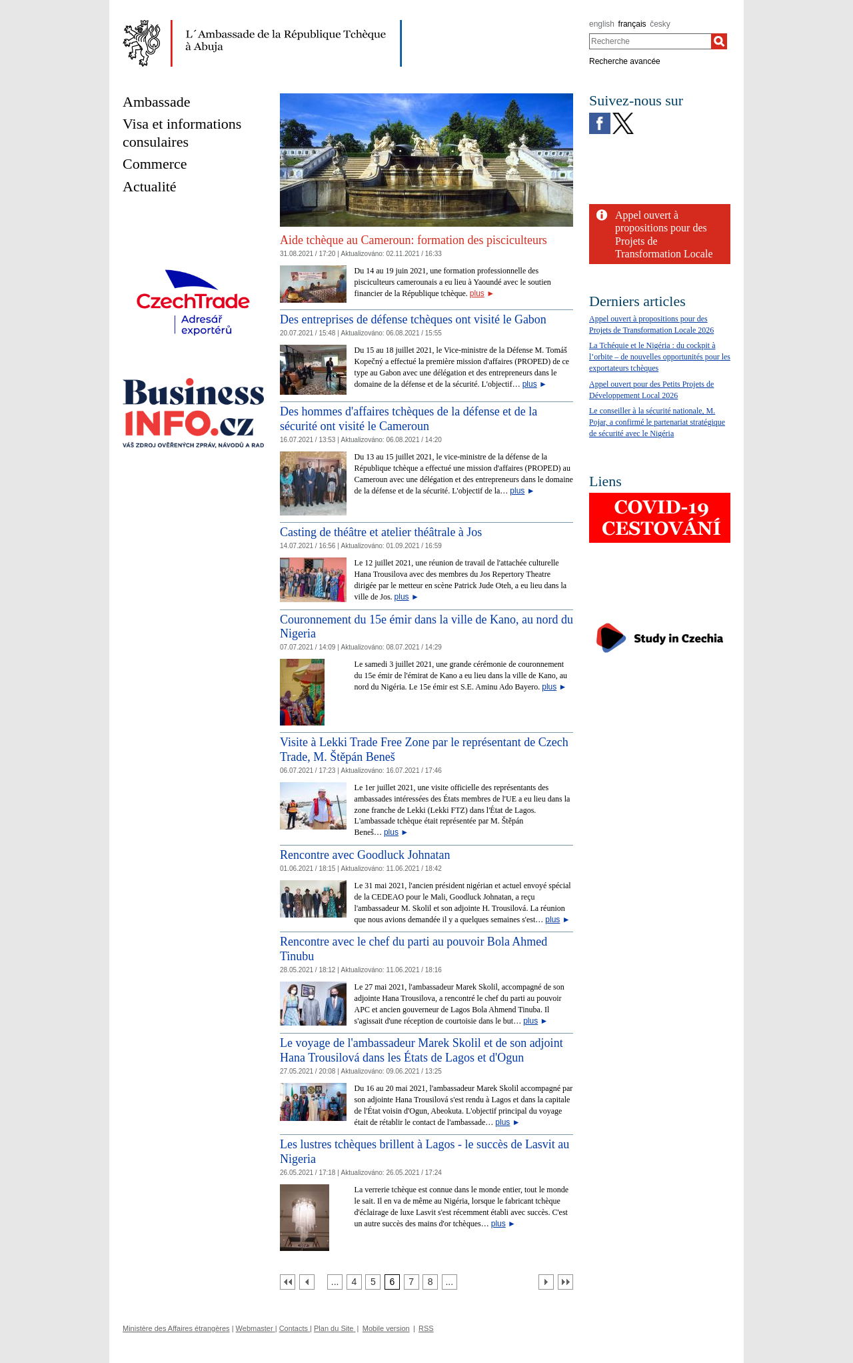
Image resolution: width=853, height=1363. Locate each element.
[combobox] (650, 41)
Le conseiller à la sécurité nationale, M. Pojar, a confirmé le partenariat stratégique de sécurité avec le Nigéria (657, 422)
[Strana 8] (430, 1282)
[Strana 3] (335, 1282)
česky (660, 24)
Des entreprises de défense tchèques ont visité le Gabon (413, 319)
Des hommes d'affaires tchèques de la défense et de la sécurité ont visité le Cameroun (408, 419)
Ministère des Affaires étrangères (176, 1328)
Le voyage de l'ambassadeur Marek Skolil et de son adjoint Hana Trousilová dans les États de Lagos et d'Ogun (421, 1050)
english (601, 24)
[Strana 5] (373, 1282)
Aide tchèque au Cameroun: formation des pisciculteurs (413, 240)
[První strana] (287, 1282)
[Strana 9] (449, 1282)
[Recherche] (719, 41)
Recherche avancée (624, 61)
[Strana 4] (354, 1282)
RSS (426, 1328)
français (632, 24)
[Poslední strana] (565, 1282)
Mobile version (386, 1328)
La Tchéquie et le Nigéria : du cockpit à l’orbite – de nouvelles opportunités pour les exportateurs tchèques (659, 357)
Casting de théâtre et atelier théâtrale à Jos (381, 532)
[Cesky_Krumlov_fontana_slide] (426, 98)
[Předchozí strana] (307, 1282)
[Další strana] (546, 1282)
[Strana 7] (411, 1282)
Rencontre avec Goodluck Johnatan (365, 855)
